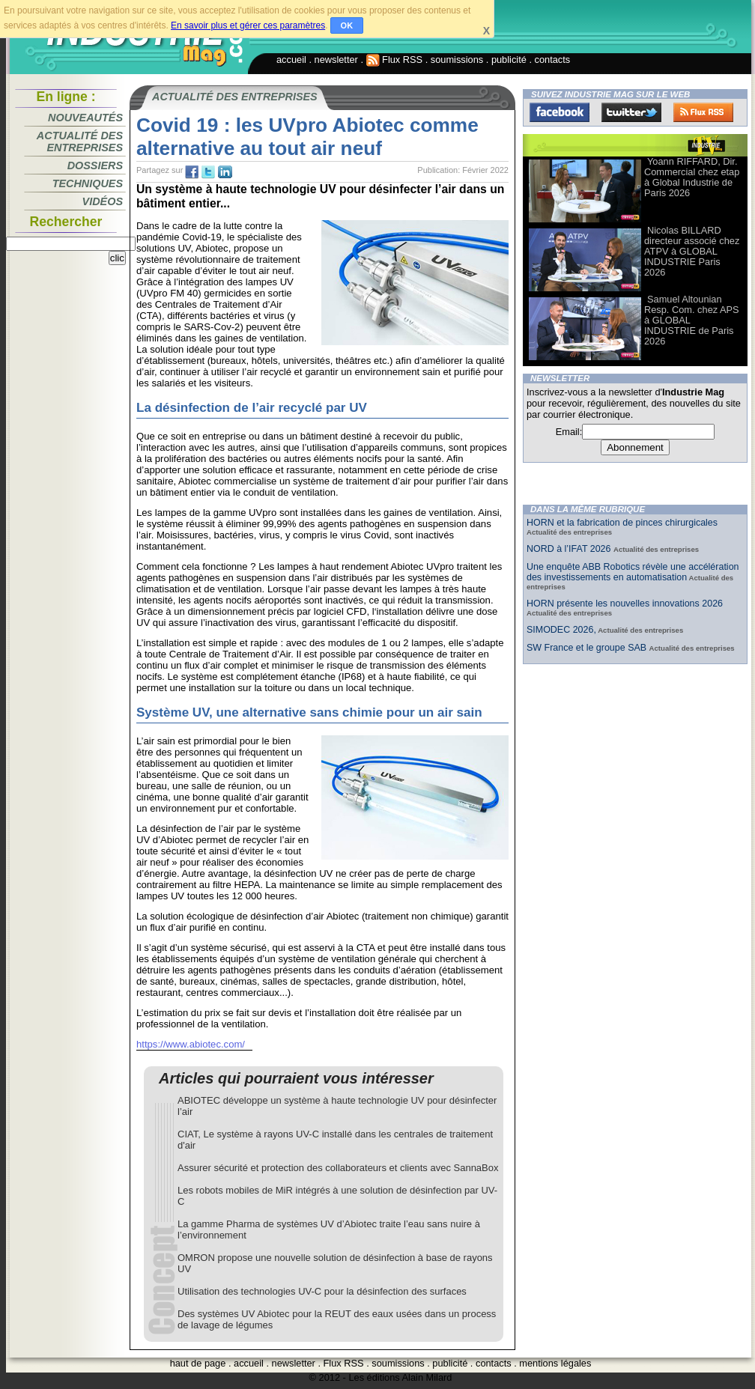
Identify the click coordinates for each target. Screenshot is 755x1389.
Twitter (631, 112)
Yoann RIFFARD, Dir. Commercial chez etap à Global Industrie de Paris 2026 (691, 177)
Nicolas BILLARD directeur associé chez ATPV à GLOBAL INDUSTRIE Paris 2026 (691, 251)
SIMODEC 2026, (561, 629)
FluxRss (703, 112)
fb (191, 172)
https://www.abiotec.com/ (190, 1044)
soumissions (457, 59)
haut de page (198, 1363)
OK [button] (347, 25)
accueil (291, 59)
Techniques (87, 183)
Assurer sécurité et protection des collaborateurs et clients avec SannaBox (338, 1167)
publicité (509, 59)
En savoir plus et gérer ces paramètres (248, 25)
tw (208, 172)
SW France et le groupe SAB (588, 647)
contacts (553, 59)
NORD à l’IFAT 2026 (570, 549)
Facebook (559, 112)
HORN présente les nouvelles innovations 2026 (625, 603)
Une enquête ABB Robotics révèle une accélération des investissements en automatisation (633, 572)
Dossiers (95, 165)
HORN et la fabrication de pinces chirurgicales (622, 522)
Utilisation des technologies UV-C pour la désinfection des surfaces (322, 1291)
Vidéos (102, 201)
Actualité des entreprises (80, 142)
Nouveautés (85, 118)
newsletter (336, 59)
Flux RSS (394, 59)
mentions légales (555, 1363)
